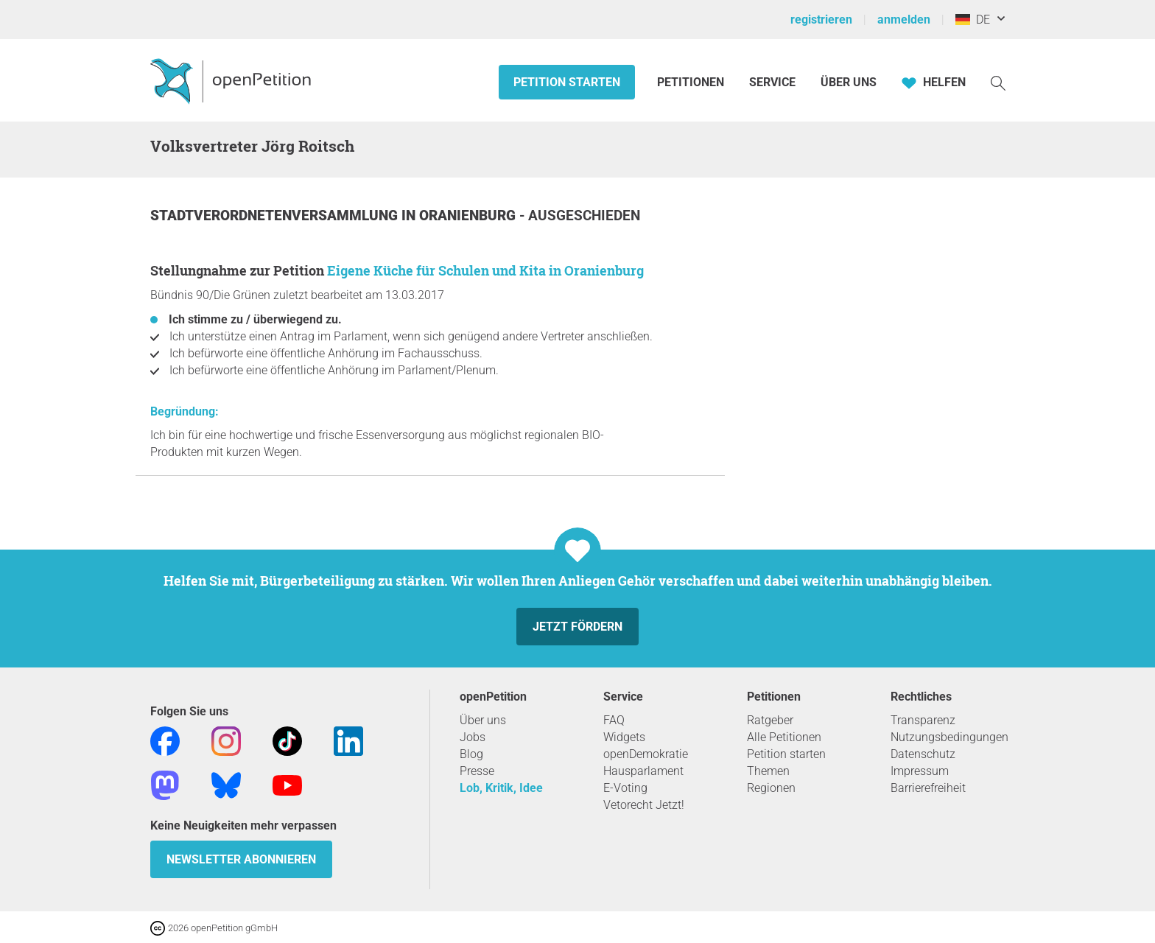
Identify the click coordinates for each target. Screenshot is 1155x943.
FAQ (614, 720)
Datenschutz (923, 754)
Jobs (472, 737)
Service (772, 82)
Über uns (483, 720)
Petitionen (692, 82)
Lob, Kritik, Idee (501, 788)
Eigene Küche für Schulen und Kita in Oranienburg (485, 270)
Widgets (624, 737)
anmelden (903, 20)
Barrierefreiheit (928, 788)
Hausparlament (643, 771)
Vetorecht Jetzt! (643, 805)
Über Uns (849, 82)
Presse (477, 771)
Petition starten (566, 82)
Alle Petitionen (784, 737)
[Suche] (998, 82)
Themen (768, 771)
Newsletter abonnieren (241, 859)
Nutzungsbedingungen (949, 737)
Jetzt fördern (577, 627)
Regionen (771, 788)
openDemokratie (645, 754)
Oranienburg (469, 215)
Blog (471, 754)
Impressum (920, 771)
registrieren (821, 20)
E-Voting (625, 788)
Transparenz (923, 720)
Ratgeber (770, 720)
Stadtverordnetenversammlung (275, 215)
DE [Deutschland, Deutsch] (972, 20)
